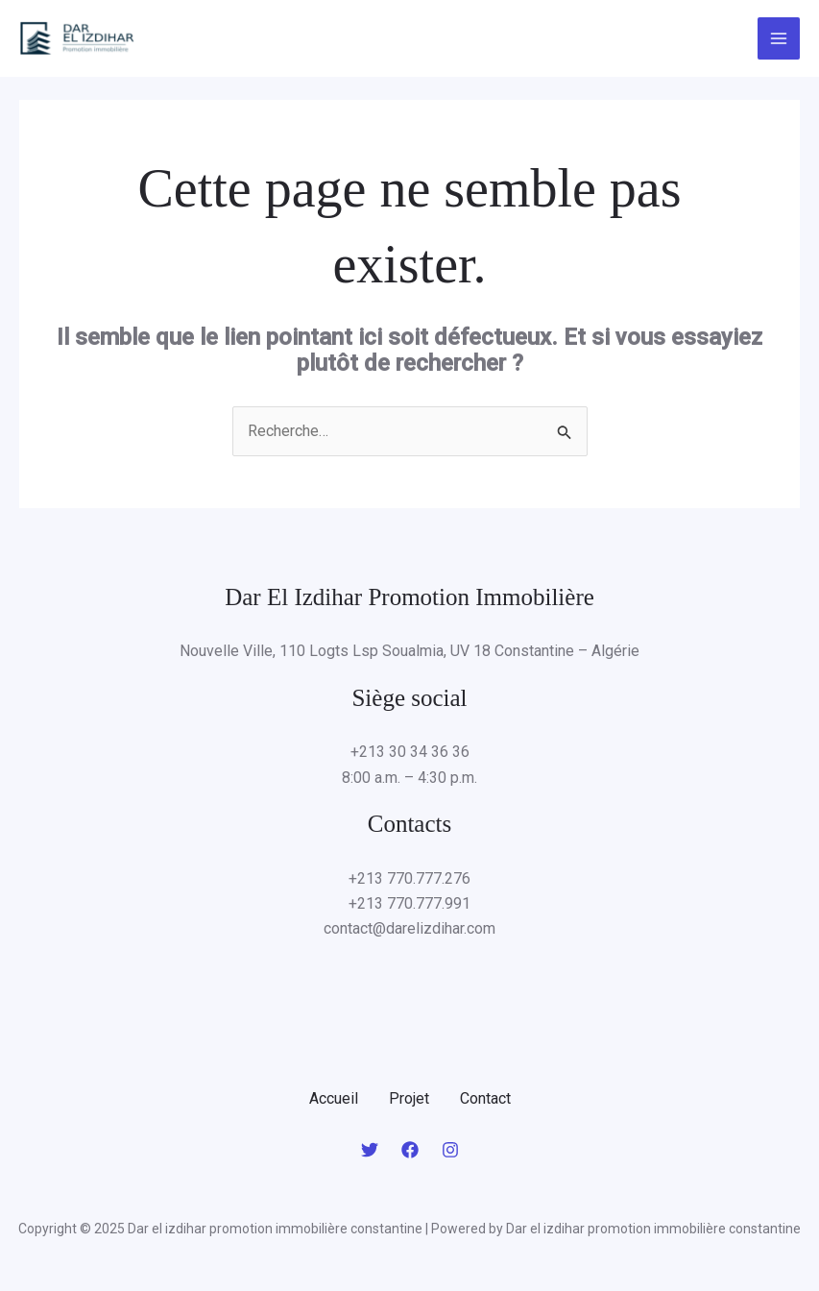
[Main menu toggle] (779, 38)
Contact (485, 1098)
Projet (409, 1098)
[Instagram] (450, 1149)
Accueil (333, 1098)
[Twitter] (369, 1149)
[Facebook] (410, 1149)
